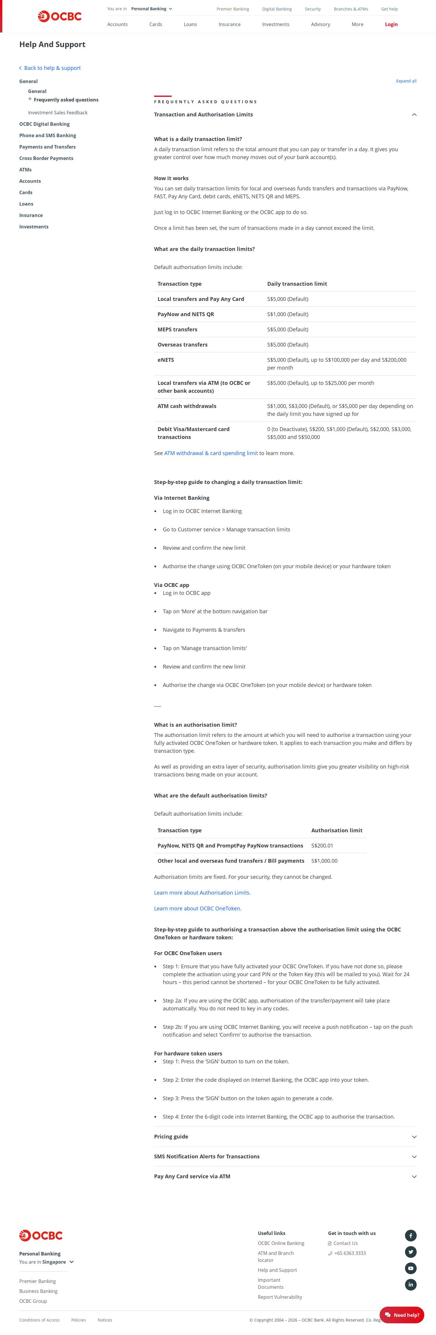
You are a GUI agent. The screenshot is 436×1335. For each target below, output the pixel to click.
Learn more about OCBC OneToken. (198, 908)
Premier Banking (233, 9)
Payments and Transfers (47, 147)
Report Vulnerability (280, 1297)
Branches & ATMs (351, 9)
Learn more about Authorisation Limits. (202, 892)
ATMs (25, 169)
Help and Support (277, 1270)
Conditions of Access (39, 1320)
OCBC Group (33, 1301)
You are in (43, 1261)
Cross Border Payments (46, 158)
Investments (275, 24)
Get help (389, 9)
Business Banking (38, 1291)
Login (391, 24)
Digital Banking (277, 9)
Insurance (230, 24)
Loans (190, 24)
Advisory (320, 24)
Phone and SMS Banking (47, 135)
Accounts (117, 24)
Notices (105, 1320)
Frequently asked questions (66, 100)
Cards (155, 24)
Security (313, 9)
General (28, 81)
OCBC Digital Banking (44, 124)
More (357, 24)
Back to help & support (50, 67)
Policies (78, 1320)
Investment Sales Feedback (57, 112)
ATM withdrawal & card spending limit (211, 453)
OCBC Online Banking (281, 1243)
